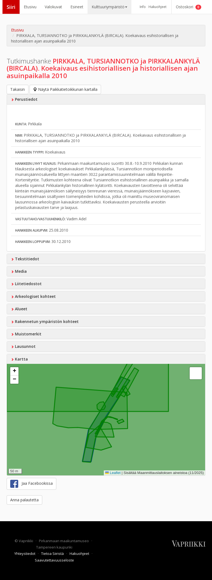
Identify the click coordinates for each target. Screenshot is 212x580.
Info (143, 6)
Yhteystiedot (25, 553)
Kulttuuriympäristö (109, 6)
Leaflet (113, 473)
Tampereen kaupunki (54, 547)
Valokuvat (53, 6)
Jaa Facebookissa (31, 484)
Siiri (11, 7)
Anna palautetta (24, 499)
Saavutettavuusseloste (54, 560)
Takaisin (17, 89)
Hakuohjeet (157, 6)
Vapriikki (26, 540)
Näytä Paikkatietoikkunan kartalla (65, 89)
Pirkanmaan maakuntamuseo (64, 540)
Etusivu (30, 6)
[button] (14, 371)
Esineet (76, 6)
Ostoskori (188, 7)
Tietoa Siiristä (53, 553)
